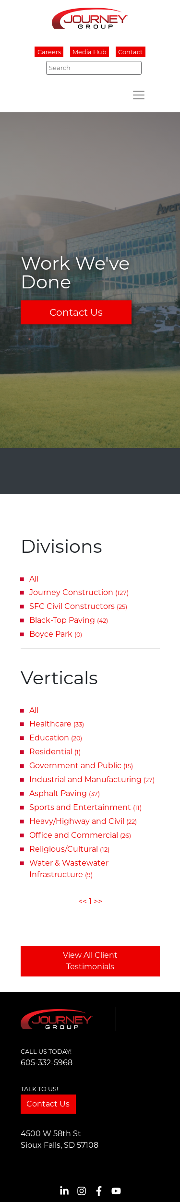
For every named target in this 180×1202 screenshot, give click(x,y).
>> (98, 901)
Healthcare (56, 723)
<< (82, 901)
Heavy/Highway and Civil (83, 821)
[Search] (94, 67)
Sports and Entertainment (85, 807)
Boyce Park (55, 634)
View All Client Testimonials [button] (90, 961)
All (33, 578)
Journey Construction (79, 592)
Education (55, 737)
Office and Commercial (80, 835)
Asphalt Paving (64, 793)
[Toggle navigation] (138, 95)
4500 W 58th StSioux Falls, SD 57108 (59, 1139)
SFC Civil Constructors (78, 606)
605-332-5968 (46, 1062)
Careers (49, 52)
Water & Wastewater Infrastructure (68, 868)
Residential (55, 751)
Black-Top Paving (68, 620)
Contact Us (76, 312)
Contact (130, 52)
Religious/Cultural (69, 849)
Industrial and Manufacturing (92, 779)
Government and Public (81, 765)
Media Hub (89, 52)
